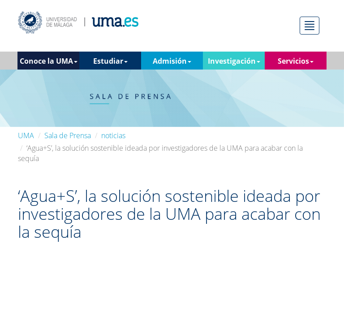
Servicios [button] (296, 61)
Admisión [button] (172, 61)
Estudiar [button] (110, 61)
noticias (113, 135)
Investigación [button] (234, 61)
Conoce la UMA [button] (48, 61)
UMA (26, 135)
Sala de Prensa (67, 135)
